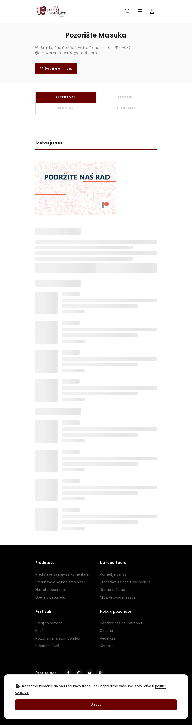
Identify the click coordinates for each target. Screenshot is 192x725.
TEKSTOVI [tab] (126, 97)
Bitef (39, 630)
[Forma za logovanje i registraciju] (152, 11)
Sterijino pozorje (48, 623)
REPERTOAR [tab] (65, 97)
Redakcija (108, 638)
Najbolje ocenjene (50, 589)
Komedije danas (113, 574)
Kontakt (106, 646)
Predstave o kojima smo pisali (60, 582)
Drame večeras (112, 589)
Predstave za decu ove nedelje (125, 582)
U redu (96, 705)
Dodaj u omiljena (56, 68)
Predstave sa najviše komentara (62, 574)
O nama (106, 630)
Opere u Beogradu (50, 597)
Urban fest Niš (47, 646)
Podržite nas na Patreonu (121, 623)
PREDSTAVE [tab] (66, 108)
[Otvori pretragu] (127, 11)
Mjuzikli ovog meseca (118, 597)
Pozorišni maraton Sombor (58, 638)
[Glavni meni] (140, 11)
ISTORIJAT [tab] (126, 108)
